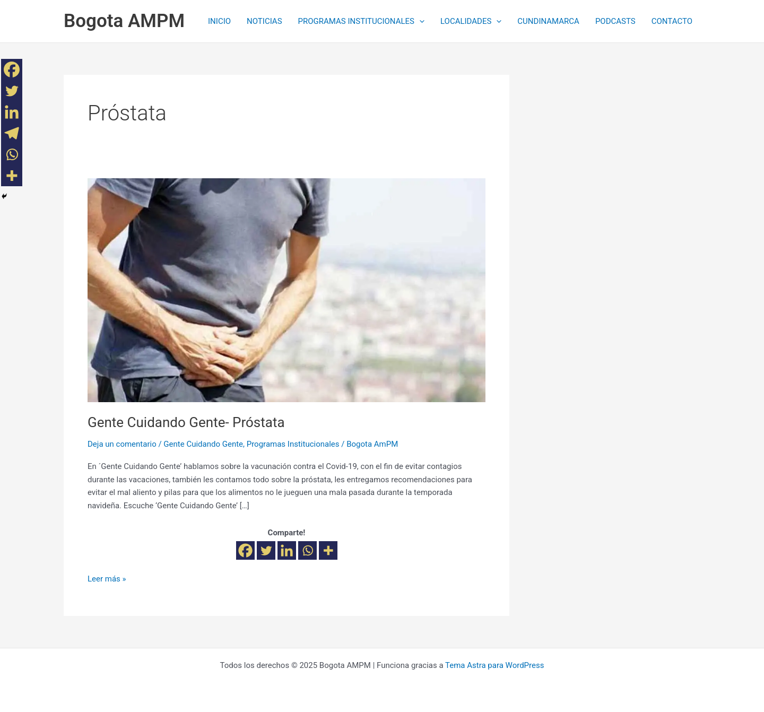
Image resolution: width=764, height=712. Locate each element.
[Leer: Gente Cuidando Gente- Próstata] (286, 289)
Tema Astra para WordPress (494, 665)
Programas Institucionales (293, 444)
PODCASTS (615, 21)
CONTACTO (672, 21)
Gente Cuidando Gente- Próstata (186, 422)
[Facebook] (245, 550)
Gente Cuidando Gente (203, 444)
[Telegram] (11, 133)
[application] (419, 21)
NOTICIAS (264, 21)
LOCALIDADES (470, 21)
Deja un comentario (122, 444)
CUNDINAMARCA (548, 21)
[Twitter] (266, 550)
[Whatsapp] (307, 550)
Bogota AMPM (124, 21)
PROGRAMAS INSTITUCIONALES (361, 21)
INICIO (219, 21)
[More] (328, 550)
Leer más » (107, 578)
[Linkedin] (286, 550)
